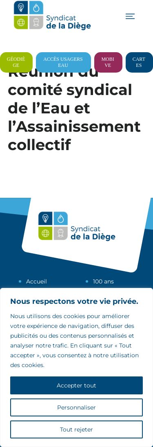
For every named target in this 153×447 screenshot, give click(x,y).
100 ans (103, 281)
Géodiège (16, 62)
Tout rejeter (76, 429)
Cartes (139, 62)
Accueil (36, 281)
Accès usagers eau (62, 62)
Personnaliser (76, 407)
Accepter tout (76, 385)
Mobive (107, 62)
